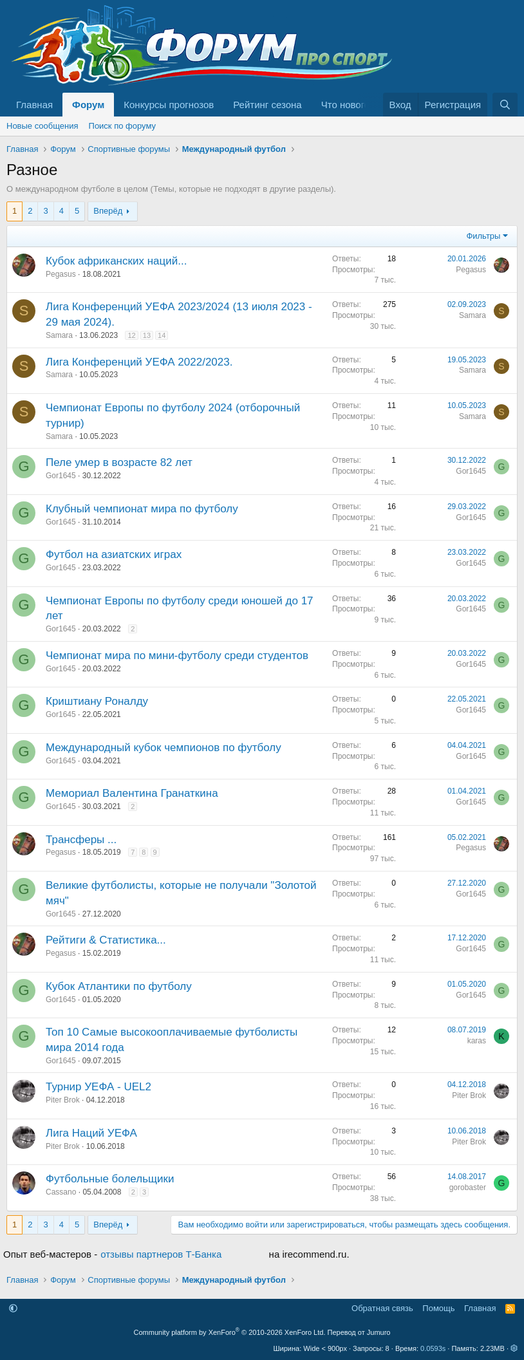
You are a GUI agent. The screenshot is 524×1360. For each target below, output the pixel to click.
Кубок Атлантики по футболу (119, 986)
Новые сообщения (42, 126)
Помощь (438, 1308)
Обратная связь (382, 1308)
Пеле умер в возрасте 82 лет (119, 462)
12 (131, 335)
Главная (34, 104)
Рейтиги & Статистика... (106, 940)
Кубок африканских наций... (116, 261)
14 (161, 335)
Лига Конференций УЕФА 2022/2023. (139, 362)
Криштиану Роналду (97, 701)
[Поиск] (505, 104)
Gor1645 (61, 475)
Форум (88, 104)
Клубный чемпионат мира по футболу (142, 509)
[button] (13, 1308)
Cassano (61, 1192)
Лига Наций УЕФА (91, 1133)
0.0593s (432, 1348)
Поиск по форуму (122, 126)
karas (476, 1040)
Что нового (345, 104)
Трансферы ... (81, 840)
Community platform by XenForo (230, 1332)
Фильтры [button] (483, 236)
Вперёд (107, 211)
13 (147, 335)
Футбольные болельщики (110, 1179)
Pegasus (61, 274)
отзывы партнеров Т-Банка (160, 1254)
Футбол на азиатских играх (114, 554)
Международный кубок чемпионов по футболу (163, 747)
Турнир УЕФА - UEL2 (98, 1087)
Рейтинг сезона (267, 104)
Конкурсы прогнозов (169, 104)
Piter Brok (63, 1099)
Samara (59, 335)
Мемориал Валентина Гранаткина (132, 793)
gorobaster (467, 1187)
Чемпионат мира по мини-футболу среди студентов (177, 655)
